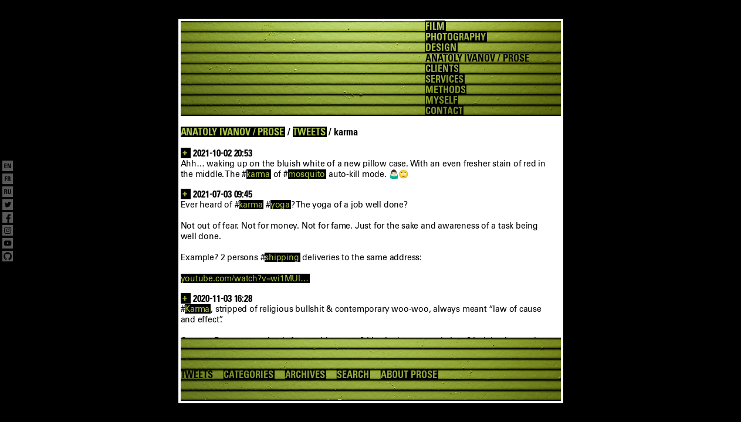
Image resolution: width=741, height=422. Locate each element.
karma (258, 174)
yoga (280, 204)
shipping (282, 257)
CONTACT (444, 111)
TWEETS (309, 132)
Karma (197, 309)
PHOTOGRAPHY (455, 37)
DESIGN (440, 47)
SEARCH (353, 374)
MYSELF (441, 100)
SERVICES (444, 79)
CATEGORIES (248, 374)
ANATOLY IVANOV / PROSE (233, 132)
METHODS (445, 89)
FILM (435, 26)
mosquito (306, 174)
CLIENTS (442, 68)
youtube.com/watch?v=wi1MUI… (245, 278)
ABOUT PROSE (409, 374)
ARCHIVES (305, 374)
